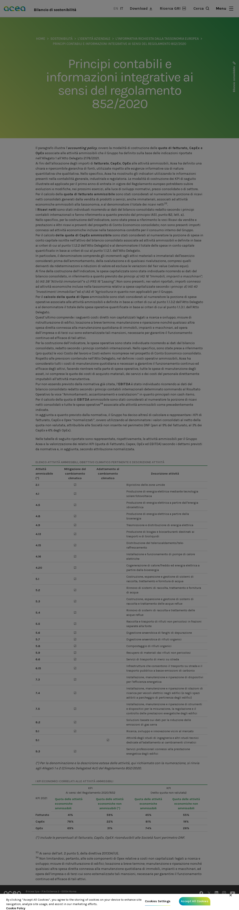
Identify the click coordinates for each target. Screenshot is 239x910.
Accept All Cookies (194, 904)
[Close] (230, 898)
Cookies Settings (157, 904)
